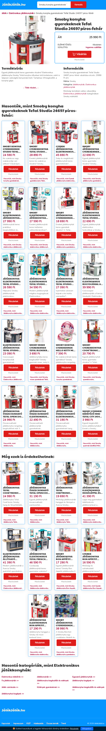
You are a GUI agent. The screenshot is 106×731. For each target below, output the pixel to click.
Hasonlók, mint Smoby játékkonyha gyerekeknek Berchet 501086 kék (65, 654)
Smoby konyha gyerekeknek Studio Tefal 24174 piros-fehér (12, 152)
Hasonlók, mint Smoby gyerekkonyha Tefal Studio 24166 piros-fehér (39, 181)
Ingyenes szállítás (93, 47)
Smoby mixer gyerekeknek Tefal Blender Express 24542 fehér (38, 350)
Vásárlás (79, 54)
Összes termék (52, 723)
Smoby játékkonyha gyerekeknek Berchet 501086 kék (65, 625)
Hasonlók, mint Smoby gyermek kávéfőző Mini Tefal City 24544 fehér (92, 445)
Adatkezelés (38, 723)
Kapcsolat (6, 723)
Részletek (13, 169)
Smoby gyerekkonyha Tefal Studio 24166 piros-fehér (38, 152)
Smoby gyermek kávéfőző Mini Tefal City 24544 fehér (92, 415)
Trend (63, 723)
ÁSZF (28, 723)
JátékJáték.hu (14, 4)
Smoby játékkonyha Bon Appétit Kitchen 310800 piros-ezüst (65, 559)
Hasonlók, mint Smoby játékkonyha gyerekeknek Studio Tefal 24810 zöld (92, 181)
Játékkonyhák (79, 84)
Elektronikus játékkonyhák (74, 93)
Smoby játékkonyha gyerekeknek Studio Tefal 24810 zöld (90, 152)
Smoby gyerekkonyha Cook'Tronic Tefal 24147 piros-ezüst (91, 350)
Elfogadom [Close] (86, 728)
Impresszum (18, 723)
